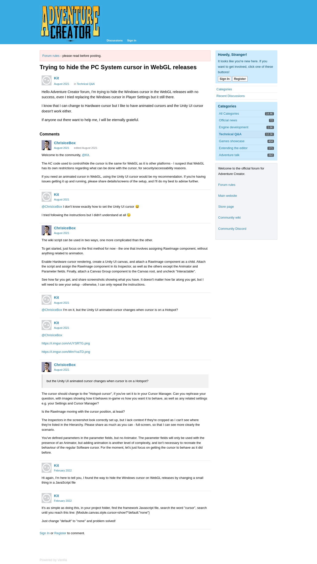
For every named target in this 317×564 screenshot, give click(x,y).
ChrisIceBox (65, 143)
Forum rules (50, 56)
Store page (226, 206)
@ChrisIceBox (52, 206)
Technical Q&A (86, 83)
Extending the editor (233, 148)
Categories (224, 89)
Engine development (233, 127)
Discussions (115, 40)
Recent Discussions (230, 96)
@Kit (85, 155)
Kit (56, 78)
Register (60, 533)
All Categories (229, 113)
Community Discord (232, 229)
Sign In (131, 40)
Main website (227, 196)
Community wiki (229, 217)
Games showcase (231, 141)
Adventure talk (229, 155)
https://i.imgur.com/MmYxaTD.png (66, 352)
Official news (228, 120)
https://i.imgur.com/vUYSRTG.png (66, 343)
